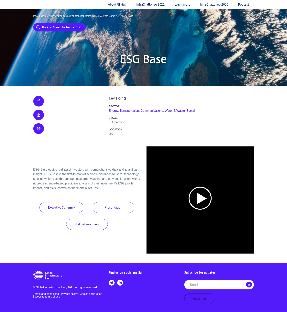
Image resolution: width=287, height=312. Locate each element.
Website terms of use (47, 296)
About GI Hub (117, 4)
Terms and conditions (46, 293)
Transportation (129, 110)
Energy (113, 110)
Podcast (243, 4)
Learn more (182, 4)
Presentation (113, 207)
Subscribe (199, 298)
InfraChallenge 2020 (214, 4)
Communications (152, 110)
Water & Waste (175, 110)
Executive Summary (61, 207)
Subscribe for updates (200, 272)
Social (190, 110)
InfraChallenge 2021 (150, 4)
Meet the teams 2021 (110, 16)
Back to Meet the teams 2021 (59, 27)
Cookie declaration (91, 293)
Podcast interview (87, 224)
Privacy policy (69, 293)
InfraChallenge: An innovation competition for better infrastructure (65, 16)
